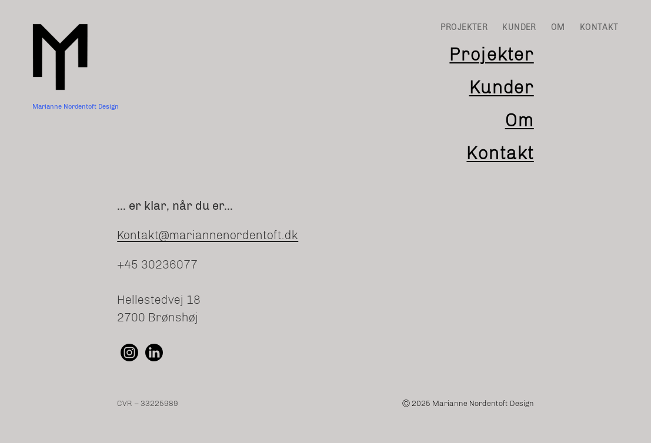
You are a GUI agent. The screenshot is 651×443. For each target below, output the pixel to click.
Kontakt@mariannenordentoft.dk (207, 235)
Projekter (491, 54)
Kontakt (499, 153)
